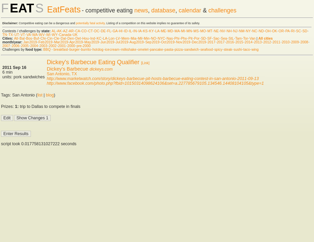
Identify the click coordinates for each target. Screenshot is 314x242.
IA (139, 31)
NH (229, 31)
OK (274, 31)
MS (196, 31)
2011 (276, 42)
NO (153, 38)
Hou (85, 38)
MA (177, 31)
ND (261, 31)
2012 (267, 42)
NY (248, 31)
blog (50, 95)
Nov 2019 (183, 42)
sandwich (191, 49)
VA (29, 35)
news (141, 10)
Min (146, 38)
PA (287, 31)
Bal (22, 38)
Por (196, 38)
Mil (140, 38)
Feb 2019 (46, 42)
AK (59, 31)
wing (255, 49)
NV (222, 31)
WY (55, 35)
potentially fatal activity (90, 23)
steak (228, 49)
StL (231, 38)
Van (253, 38)
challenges (222, 10)
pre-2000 (84, 46)
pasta (169, 49)
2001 (62, 46)
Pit (190, 38)
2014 (249, 42)
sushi (238, 49)
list (39, 95)
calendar (190, 10)
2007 (6, 46)
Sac (216, 38)
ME (163, 31)
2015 (239, 42)
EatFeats (64, 9)
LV (118, 38)
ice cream (112, 49)
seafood (206, 49)
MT (209, 31)
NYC (161, 38)
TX (10, 35)
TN (4, 35)
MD (170, 31)
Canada (65, 35)
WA (35, 35)
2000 (71, 46)
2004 (34, 46)
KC (99, 38)
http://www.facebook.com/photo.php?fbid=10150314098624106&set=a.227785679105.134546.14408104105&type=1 (155, 83)
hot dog (97, 49)
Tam (238, 38)
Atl (16, 38)
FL (109, 31)
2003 (43, 46)
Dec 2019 (199, 42)
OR (281, 31)
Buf (36, 38)
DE (103, 31)
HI (120, 31)
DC (96, 31)
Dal (63, 38)
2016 (230, 42)
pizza (179, 49)
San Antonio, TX (62, 74)
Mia (133, 38)
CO (84, 31)
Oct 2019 (168, 42)
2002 (52, 46)
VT (22, 35)
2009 (295, 42)
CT (90, 31)
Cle (56, 38)
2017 (211, 42)
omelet (143, 49)
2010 (285, 42)
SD (305, 31)
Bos (29, 38)
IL (130, 31)
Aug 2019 (137, 42)
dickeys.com (101, 69)
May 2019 (91, 42)
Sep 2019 (152, 42)
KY (151, 31)
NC (254, 31)
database (163, 10)
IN (135, 31)
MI (183, 31)
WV (42, 35)
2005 (25, 46)
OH (268, 31)
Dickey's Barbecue (67, 69)
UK (75, 35)
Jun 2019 (107, 42)
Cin (50, 38)
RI (293, 31)
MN (189, 31)
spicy (218, 49)
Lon (111, 38)
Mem (125, 38)
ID (125, 31)
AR (71, 31)
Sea (224, 38)
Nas (170, 38)
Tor (245, 38)
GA (115, 31)
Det (78, 38)
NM (241, 31)
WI (48, 35)
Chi (43, 38)
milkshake (128, 49)
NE (216, 31)
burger (75, 49)
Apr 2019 (76, 42)
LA (157, 31)
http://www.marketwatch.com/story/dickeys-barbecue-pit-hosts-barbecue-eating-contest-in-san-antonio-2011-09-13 (153, 78)
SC (298, 31)
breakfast (60, 49)
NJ (235, 31)
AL (54, 31)
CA (77, 31)
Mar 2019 (61, 42)
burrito (86, 49)
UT (16, 35)
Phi (176, 38)
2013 (258, 42)
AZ (65, 31)
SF (209, 38)
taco (246, 49)
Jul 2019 (122, 42)
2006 (15, 46)
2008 (304, 42)
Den (71, 38)
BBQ (47, 49)
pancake (156, 49)
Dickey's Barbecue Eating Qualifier (93, 62)
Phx (184, 38)
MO (203, 31)
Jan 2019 (30, 42)
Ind (92, 38)
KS (145, 31)
